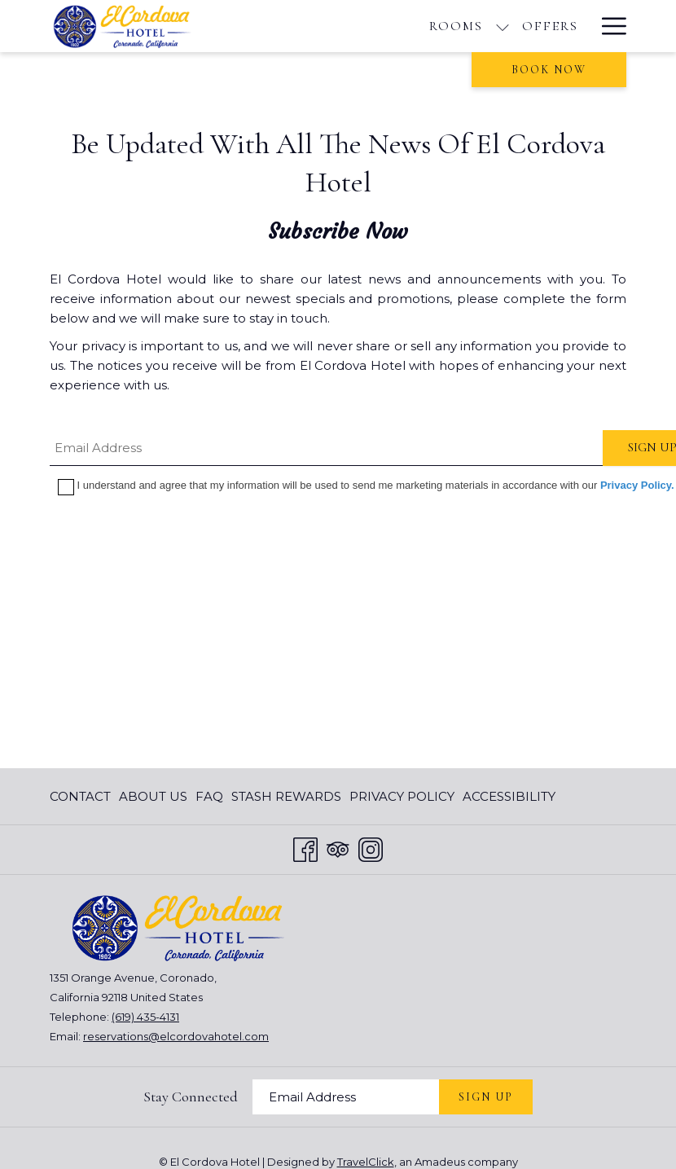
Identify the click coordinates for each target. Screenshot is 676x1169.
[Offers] (550, 26)
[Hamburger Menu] (608, 26)
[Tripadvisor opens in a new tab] (338, 848)
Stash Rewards (286, 796)
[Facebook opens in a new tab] (305, 848)
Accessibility (509, 796)
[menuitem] (82, 796)
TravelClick (365, 1161)
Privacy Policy (401, 796)
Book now (548, 70)
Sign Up (486, 1097)
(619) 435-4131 (145, 1016)
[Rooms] (456, 26)
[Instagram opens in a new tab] (370, 848)
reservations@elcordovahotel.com (176, 1036)
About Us (153, 796)
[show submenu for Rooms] (502, 26)
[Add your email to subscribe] (345, 1096)
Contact (80, 796)
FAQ (209, 796)
